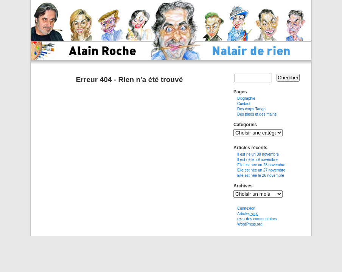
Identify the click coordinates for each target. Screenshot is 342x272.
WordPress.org (250, 224)
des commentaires (257, 219)
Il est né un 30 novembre (258, 154)
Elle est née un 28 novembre (261, 165)
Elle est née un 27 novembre (261, 170)
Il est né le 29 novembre (257, 160)
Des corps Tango (251, 109)
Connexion (246, 208)
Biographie (246, 98)
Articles (247, 214)
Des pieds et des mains (257, 114)
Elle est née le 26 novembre (260, 175)
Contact (243, 104)
